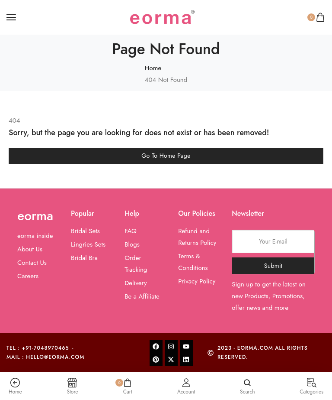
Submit (273, 265)
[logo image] (162, 16)
